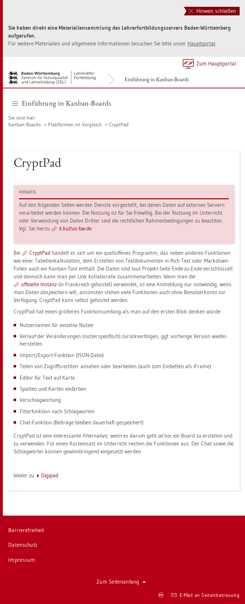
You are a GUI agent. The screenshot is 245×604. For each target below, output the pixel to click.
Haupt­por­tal (201, 43)
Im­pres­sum (21, 559)
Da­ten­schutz (22, 544)
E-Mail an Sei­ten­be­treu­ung (205, 595)
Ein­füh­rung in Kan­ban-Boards (156, 79)
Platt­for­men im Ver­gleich (75, 124)
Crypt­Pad (119, 124)
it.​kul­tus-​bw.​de (75, 228)
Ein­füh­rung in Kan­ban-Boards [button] (61, 103)
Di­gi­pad (49, 475)
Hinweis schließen (212, 11)
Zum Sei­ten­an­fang (121, 581)
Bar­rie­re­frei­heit (26, 530)
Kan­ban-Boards (24, 124)
